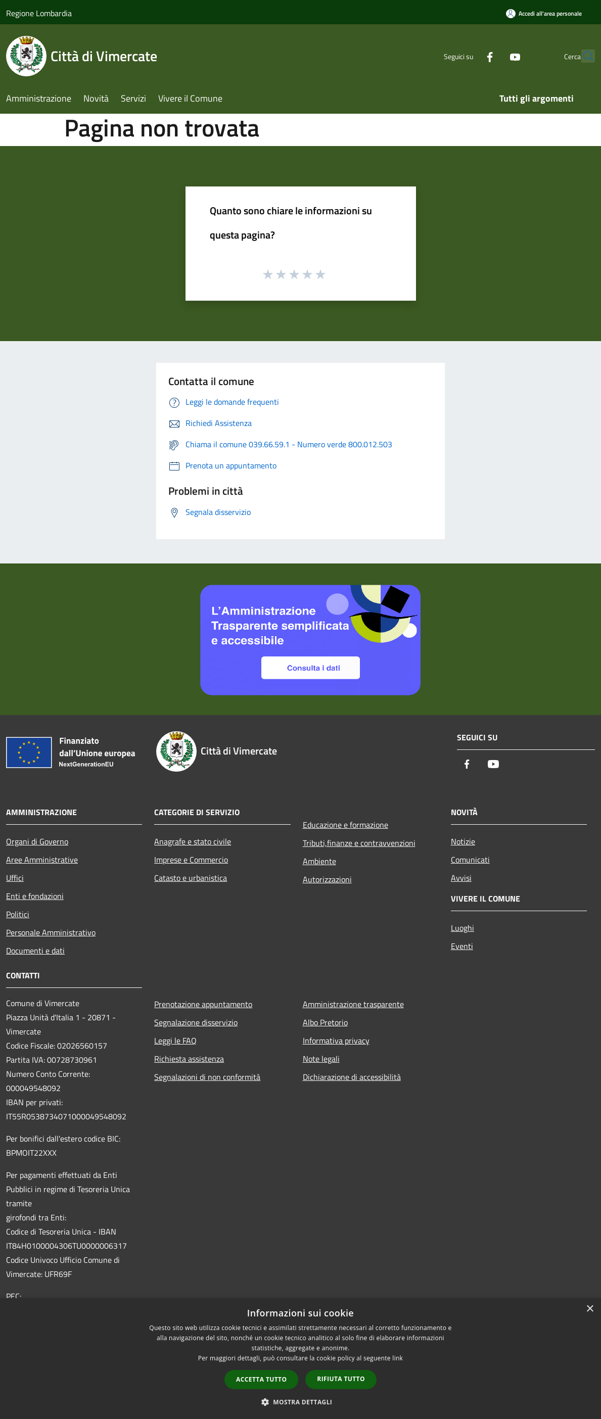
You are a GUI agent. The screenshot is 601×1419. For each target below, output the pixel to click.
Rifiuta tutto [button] (341, 1379)
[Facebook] (467, 56)
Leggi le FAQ (175, 1040)
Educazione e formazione (345, 825)
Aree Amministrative (42, 860)
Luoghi (462, 928)
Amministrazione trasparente (353, 1004)
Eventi (462, 946)
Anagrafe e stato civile (192, 841)
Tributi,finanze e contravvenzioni (359, 843)
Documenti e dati (35, 950)
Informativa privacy (336, 1040)
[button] (301, 1402)
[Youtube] (493, 56)
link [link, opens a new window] (397, 1358)
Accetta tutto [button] (261, 1379)
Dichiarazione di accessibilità (352, 1077)
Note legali (321, 1059)
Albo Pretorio (325, 1022)
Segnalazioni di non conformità (207, 1077)
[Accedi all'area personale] (544, 13)
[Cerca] (583, 56)
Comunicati (470, 860)
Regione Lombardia (39, 13)
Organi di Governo (37, 841)
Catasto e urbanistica (190, 878)
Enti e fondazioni (35, 896)
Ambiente (319, 861)
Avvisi (461, 878)
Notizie (463, 841)
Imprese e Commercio (191, 860)
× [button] (589, 1309)
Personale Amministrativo (51, 932)
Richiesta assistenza (189, 1059)
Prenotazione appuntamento (203, 1004)
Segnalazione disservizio (196, 1022)
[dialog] (300, 1358)
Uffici (15, 878)
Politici (17, 914)
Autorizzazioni (327, 879)
